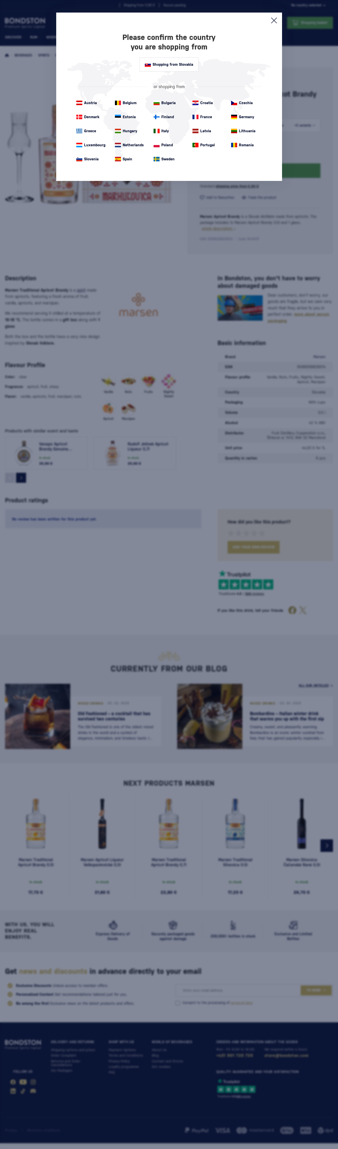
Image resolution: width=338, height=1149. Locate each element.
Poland (163, 145)
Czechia (242, 103)
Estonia (125, 117)
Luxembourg (90, 145)
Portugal (203, 145)
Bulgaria (165, 103)
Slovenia (87, 159)
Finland (164, 117)
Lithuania (243, 131)
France (202, 117)
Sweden (164, 159)
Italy (161, 131)
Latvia (201, 131)
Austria (86, 103)
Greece (86, 131)
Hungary (126, 131)
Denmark (87, 117)
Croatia (202, 103)
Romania (242, 145)
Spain (123, 159)
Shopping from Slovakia (169, 64)
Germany (242, 117)
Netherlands (129, 145)
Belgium (126, 103)
